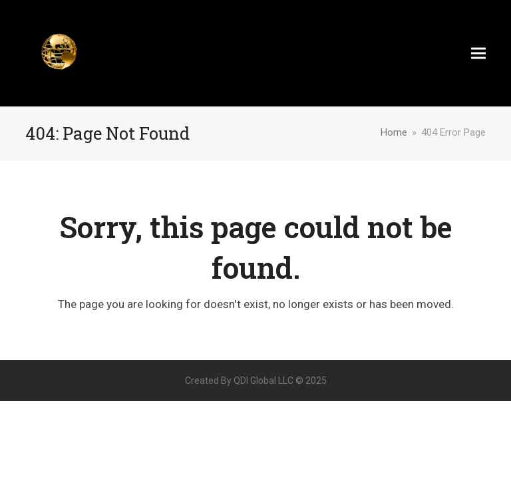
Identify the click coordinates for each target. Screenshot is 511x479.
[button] (478, 53)
